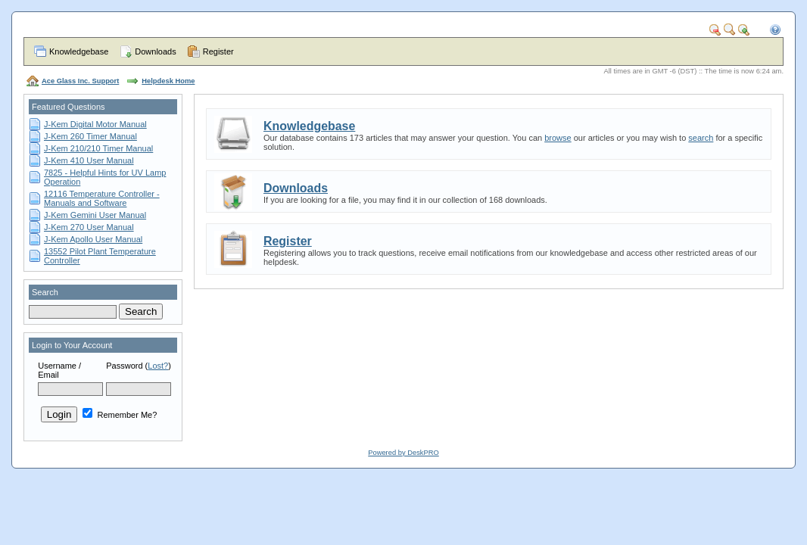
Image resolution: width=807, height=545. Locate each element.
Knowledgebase (78, 51)
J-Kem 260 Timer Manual (90, 136)
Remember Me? (120, 414)
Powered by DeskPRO (403, 452)
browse (557, 137)
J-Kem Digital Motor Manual (95, 124)
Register (218, 51)
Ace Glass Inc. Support (80, 81)
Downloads (155, 51)
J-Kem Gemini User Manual (95, 215)
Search (45, 292)
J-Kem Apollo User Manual (93, 239)
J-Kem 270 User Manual (89, 227)
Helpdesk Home (168, 81)
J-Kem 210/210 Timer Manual (98, 148)
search (700, 137)
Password (124, 365)
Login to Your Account (72, 345)
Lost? (158, 365)
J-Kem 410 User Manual (89, 160)
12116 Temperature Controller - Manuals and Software (102, 198)
